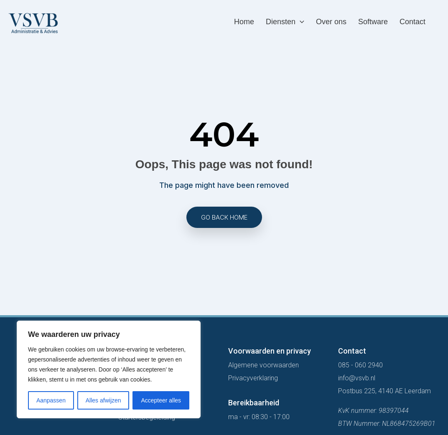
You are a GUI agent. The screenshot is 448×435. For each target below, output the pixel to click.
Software (373, 22)
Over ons (331, 22)
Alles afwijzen (103, 400)
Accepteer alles (161, 400)
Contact (412, 22)
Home (244, 22)
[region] (109, 369)
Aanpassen (51, 400)
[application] (299, 22)
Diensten (285, 22)
